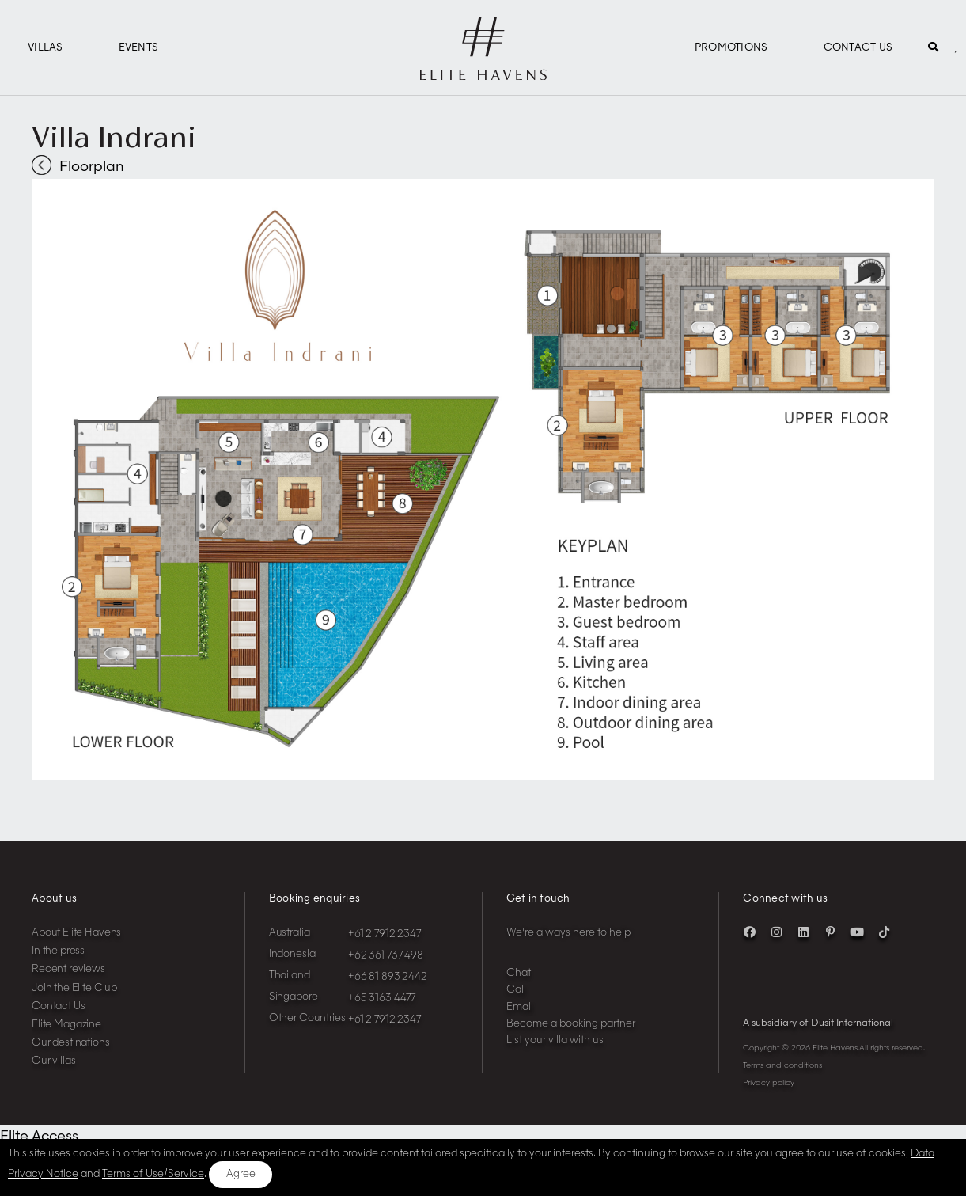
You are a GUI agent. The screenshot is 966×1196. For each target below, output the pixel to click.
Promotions (731, 48)
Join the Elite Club (74, 988)
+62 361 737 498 (385, 956)
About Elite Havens (76, 933)
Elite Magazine (66, 1024)
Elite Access (39, 1137)
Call (516, 990)
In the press (58, 951)
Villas (45, 48)
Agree (241, 1174)
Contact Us (858, 48)
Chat (518, 973)
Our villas (54, 1061)
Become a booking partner (570, 1024)
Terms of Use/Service (153, 1174)
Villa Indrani (114, 137)
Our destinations (71, 1043)
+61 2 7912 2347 (384, 934)
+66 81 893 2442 (387, 977)
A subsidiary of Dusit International (818, 1023)
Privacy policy (768, 1083)
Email (519, 1007)
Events (139, 48)
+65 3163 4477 (381, 998)
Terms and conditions (782, 1065)
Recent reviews (68, 969)
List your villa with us (555, 1040)
